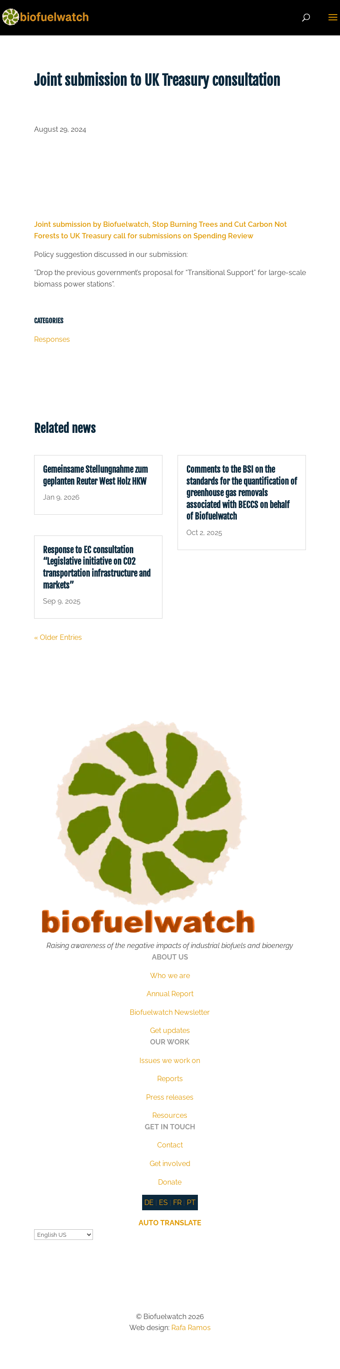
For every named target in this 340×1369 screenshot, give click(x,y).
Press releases (169, 1097)
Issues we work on (169, 1060)
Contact (170, 1145)
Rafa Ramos (191, 1327)
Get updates (170, 1030)
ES (163, 1202)
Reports (170, 1079)
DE (149, 1202)
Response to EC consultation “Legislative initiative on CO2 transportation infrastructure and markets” (97, 568)
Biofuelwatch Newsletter (170, 1012)
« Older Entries (58, 637)
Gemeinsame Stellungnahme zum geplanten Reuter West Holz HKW (95, 475)
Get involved (170, 1163)
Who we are (170, 975)
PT (191, 1202)
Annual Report (170, 994)
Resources (169, 1115)
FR (177, 1202)
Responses (52, 339)
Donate (170, 1182)
